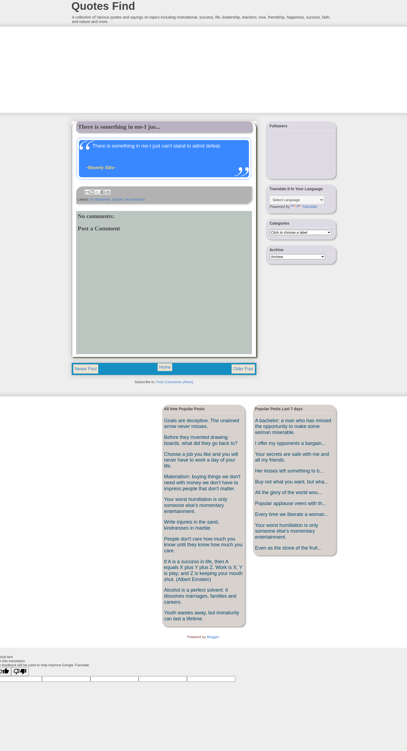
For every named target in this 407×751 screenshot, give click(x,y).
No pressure (135, 199)
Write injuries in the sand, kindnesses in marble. (191, 525)
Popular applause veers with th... (290, 503)
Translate (304, 206)
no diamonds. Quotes (107, 199)
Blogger (213, 637)
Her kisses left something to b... (289, 471)
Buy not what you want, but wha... (291, 482)
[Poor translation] (20, 671)
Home (165, 367)
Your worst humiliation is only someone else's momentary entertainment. (195, 505)
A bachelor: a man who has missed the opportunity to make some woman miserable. (293, 426)
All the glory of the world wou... (288, 492)
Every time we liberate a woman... (292, 514)
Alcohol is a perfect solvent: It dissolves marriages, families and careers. (200, 596)
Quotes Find (103, 6)
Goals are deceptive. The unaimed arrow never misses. (201, 423)
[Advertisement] (112, 69)
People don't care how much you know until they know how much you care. (203, 544)
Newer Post (86, 368)
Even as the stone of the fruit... (288, 548)
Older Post (243, 368)
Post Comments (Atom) (174, 382)
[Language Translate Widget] (297, 200)
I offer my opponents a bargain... (290, 443)
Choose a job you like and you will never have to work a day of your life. (201, 460)
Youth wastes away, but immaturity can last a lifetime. (201, 615)
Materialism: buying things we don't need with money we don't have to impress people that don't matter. (202, 482)
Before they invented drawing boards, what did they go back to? (200, 440)
